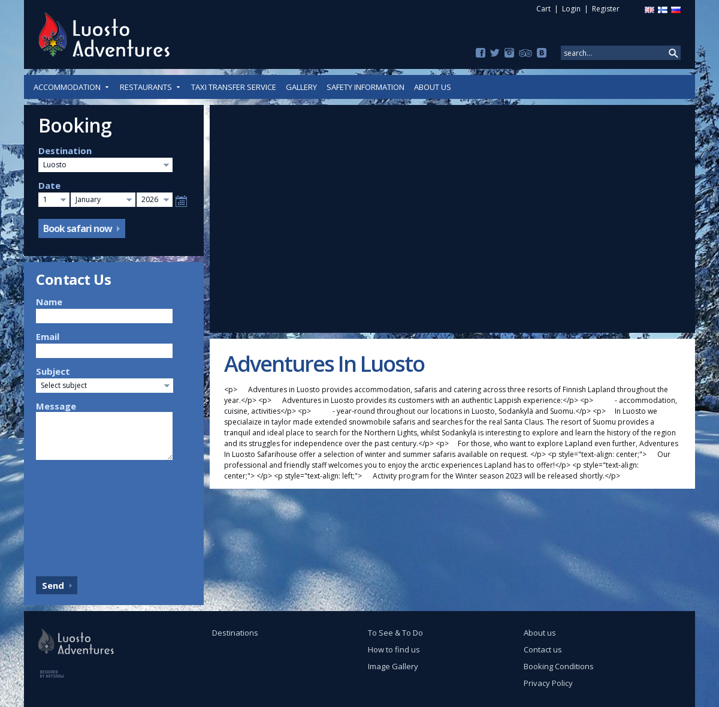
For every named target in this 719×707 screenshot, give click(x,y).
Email (47, 336)
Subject (53, 371)
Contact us (543, 649)
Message (56, 406)
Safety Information (365, 87)
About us (432, 87)
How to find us (394, 649)
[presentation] (85, 515)
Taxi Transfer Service (233, 87)
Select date (181, 201)
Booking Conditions (559, 666)
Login (571, 9)
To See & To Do (395, 632)
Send (53, 585)
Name (49, 302)
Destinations (235, 632)
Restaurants (151, 87)
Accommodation (72, 87)
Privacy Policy (548, 683)
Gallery (301, 87)
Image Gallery (393, 666)
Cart (543, 9)
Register (606, 9)
